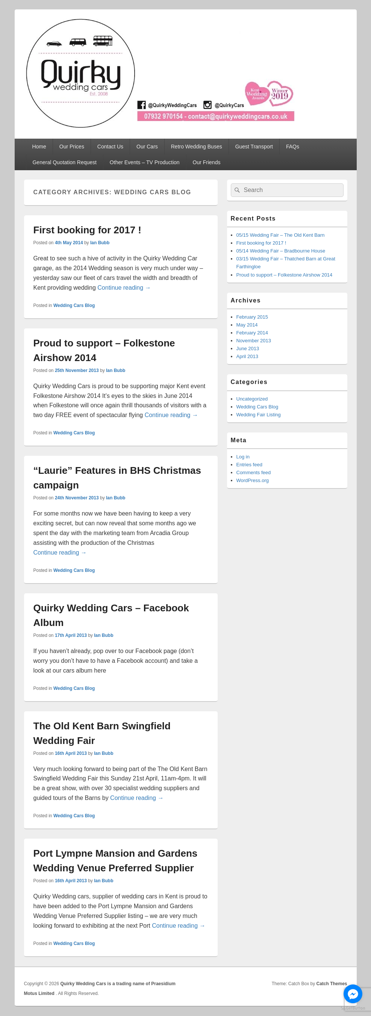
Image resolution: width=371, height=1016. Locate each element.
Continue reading (124, 287)
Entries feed (249, 464)
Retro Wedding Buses (196, 147)
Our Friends (207, 162)
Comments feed (253, 472)
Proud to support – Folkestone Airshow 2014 (284, 275)
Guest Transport (254, 147)
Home (39, 147)
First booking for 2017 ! (87, 230)
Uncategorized (252, 399)
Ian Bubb (99, 242)
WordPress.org (252, 480)
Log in (243, 457)
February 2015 (252, 317)
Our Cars (147, 147)
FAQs (292, 147)
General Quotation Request (64, 162)
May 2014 (247, 325)
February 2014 (252, 333)
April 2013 (247, 356)
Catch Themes (331, 983)
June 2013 (247, 348)
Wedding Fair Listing (258, 414)
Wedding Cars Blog (74, 305)
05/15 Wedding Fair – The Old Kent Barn (280, 235)
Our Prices (71, 147)
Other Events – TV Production (145, 162)
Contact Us (110, 147)
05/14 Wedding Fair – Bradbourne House (281, 251)
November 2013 (253, 340)
